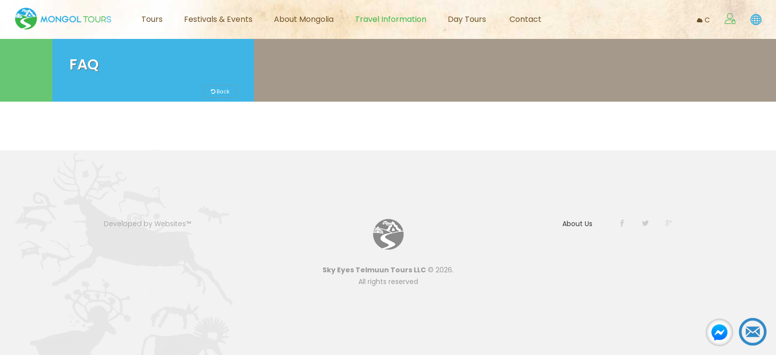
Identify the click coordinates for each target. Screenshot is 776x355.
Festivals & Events (218, 19)
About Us (577, 224)
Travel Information (390, 19)
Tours (152, 19)
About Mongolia (304, 19)
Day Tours (467, 19)
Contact (525, 19)
